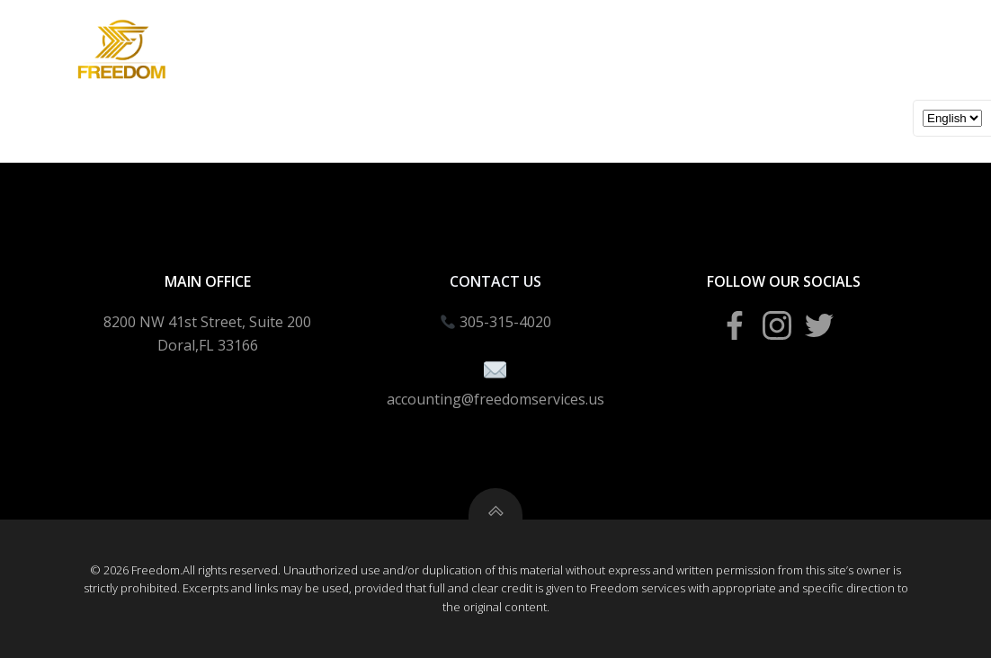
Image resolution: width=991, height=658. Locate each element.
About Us (855, 99)
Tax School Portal (644, 99)
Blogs (766, 99)
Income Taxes (151, 99)
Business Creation (297, 99)
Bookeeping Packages (470, 99)
